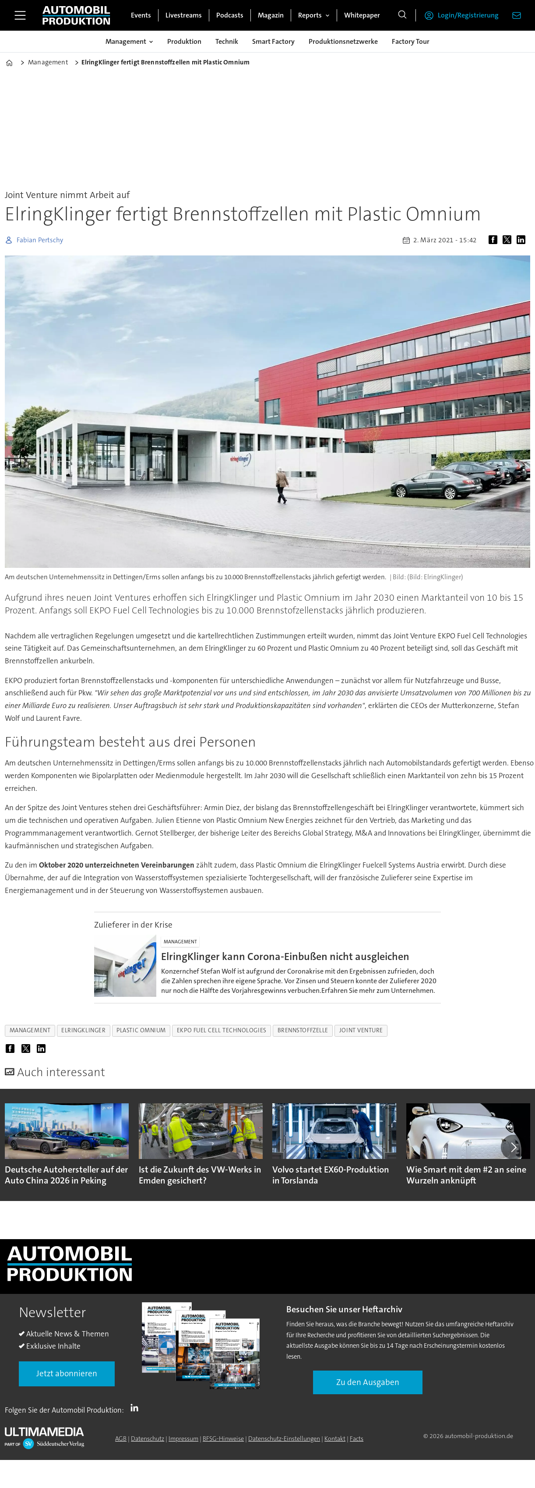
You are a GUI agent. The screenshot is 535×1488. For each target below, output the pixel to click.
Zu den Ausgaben (367, 1382)
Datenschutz (147, 1438)
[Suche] (402, 15)
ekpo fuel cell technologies (222, 1030)
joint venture (361, 1030)
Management (126, 41)
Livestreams (183, 15)
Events (141, 15)
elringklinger (83, 1030)
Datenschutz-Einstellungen (284, 1438)
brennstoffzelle (303, 1030)
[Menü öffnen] (20, 15)
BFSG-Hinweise (223, 1438)
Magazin (271, 15)
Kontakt (334, 1438)
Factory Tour (410, 41)
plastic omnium (141, 1030)
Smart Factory (273, 41)
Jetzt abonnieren (66, 1373)
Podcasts (229, 15)
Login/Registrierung (468, 15)
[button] (513, 1147)
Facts (356, 1438)
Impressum (183, 1438)
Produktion (184, 41)
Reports (310, 15)
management (30, 1030)
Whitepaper (362, 15)
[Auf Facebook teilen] (494, 240)
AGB (121, 1438)
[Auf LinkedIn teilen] (522, 240)
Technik (226, 41)
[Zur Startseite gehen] (76, 15)
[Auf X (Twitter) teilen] (508, 240)
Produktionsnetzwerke (343, 41)
